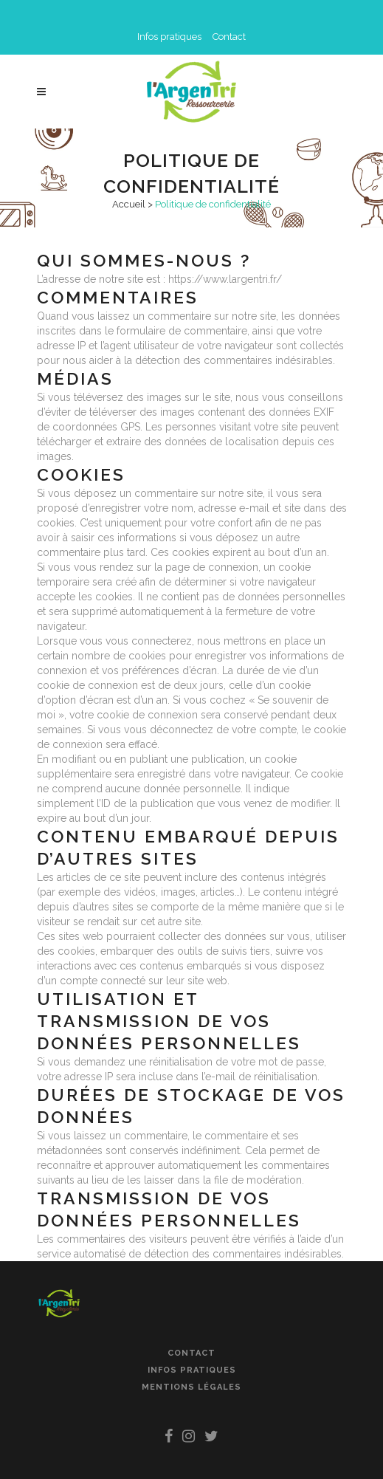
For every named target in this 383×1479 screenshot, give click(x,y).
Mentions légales (191, 1387)
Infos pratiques (169, 36)
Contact (229, 36)
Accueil (128, 204)
